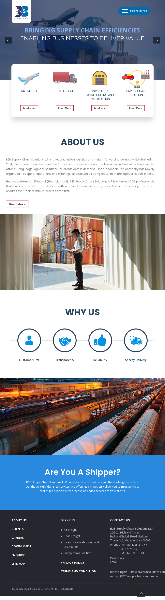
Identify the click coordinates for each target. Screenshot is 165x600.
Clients (17, 529)
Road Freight (72, 536)
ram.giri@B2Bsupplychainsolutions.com (135, 576)
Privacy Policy (73, 562)
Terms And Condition (78, 571)
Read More (29, 108)
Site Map (18, 564)
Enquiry (18, 555)
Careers (17, 537)
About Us (19, 520)
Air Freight (70, 530)
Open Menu (138, 11)
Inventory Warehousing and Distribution (81, 544)
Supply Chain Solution (77, 553)
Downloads (21, 546)
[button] (8, 40)
